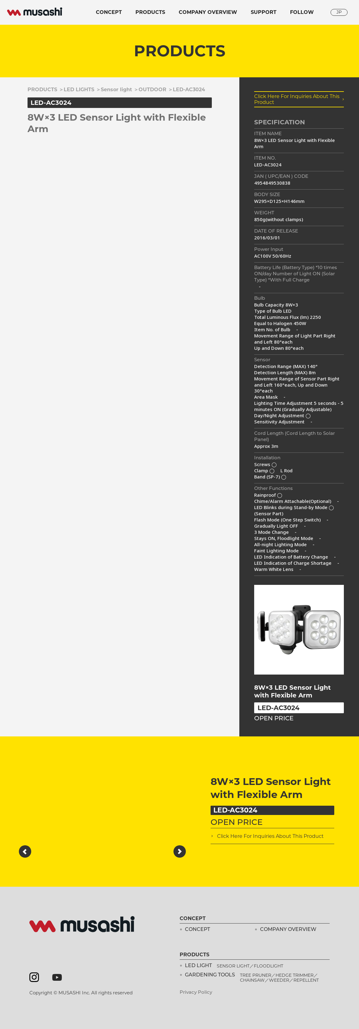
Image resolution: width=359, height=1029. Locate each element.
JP (339, 12)
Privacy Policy (196, 992)
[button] (25, 851)
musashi (34, 11)
